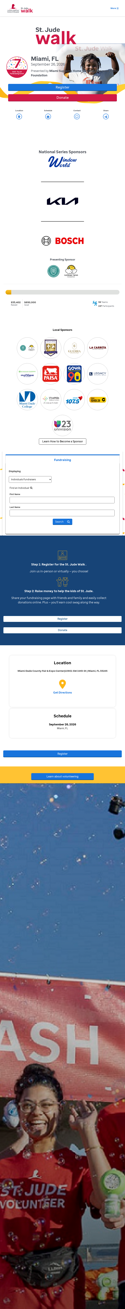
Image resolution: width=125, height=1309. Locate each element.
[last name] (62, 513)
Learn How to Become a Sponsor (62, 441)
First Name (15, 494)
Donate (62, 97)
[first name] (62, 500)
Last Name (15, 507)
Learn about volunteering (62, 776)
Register (62, 87)
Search (62, 521)
